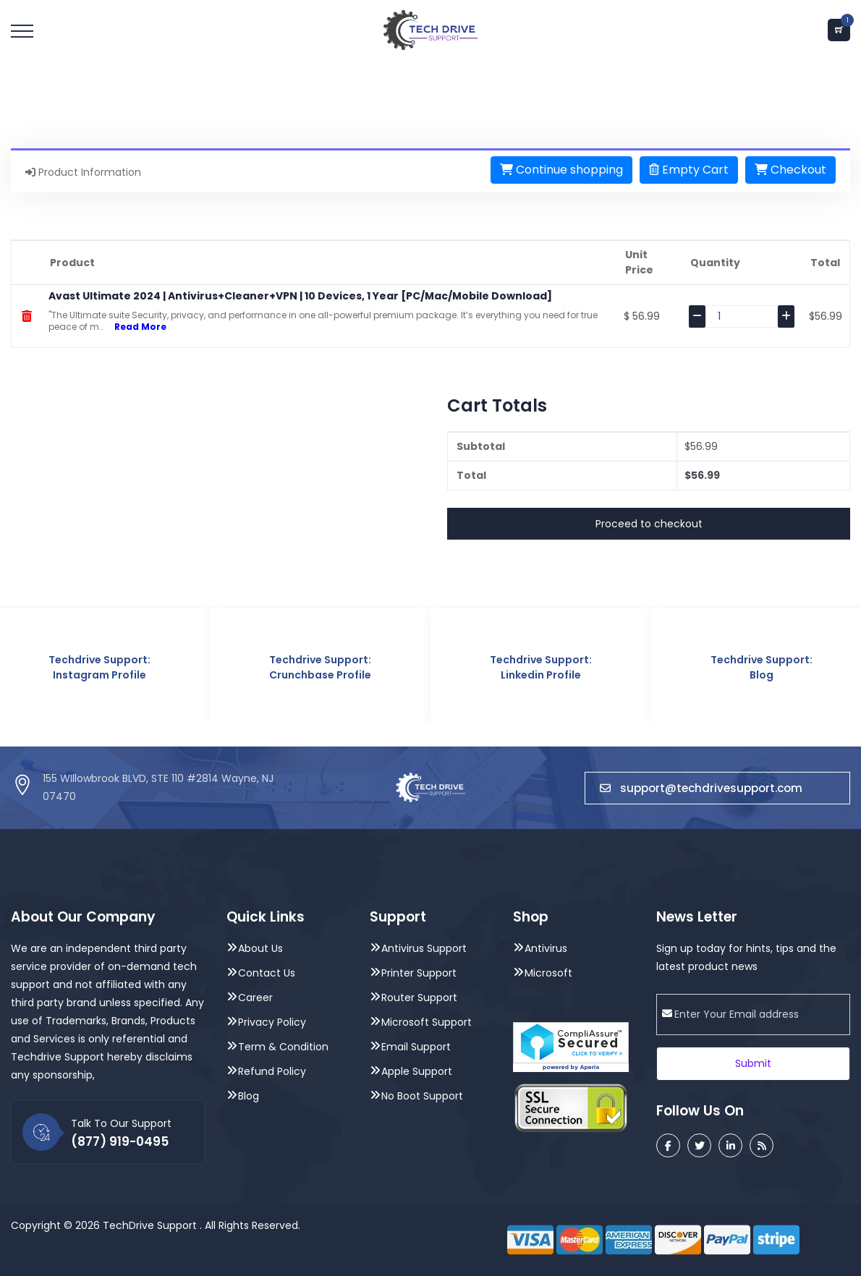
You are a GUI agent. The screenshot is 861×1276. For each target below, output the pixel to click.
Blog (248, 1096)
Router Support (419, 997)
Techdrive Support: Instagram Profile (99, 667)
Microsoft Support (426, 1022)
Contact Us (266, 973)
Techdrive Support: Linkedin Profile (541, 667)
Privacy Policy (272, 1022)
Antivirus (546, 948)
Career (255, 997)
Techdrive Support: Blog (762, 667)
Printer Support (419, 973)
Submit (753, 1063)
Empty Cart (689, 169)
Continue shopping (561, 169)
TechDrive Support (150, 1225)
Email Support (416, 1046)
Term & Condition (283, 1046)
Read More (134, 326)
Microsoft (548, 973)
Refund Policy (272, 1071)
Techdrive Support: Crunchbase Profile (320, 667)
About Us (260, 948)
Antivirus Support (424, 948)
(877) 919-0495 (120, 1141)
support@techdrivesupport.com (717, 788)
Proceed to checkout (649, 523)
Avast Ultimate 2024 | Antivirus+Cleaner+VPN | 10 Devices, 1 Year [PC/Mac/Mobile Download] (300, 296)
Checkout (790, 169)
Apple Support (416, 1071)
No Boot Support (422, 1096)
